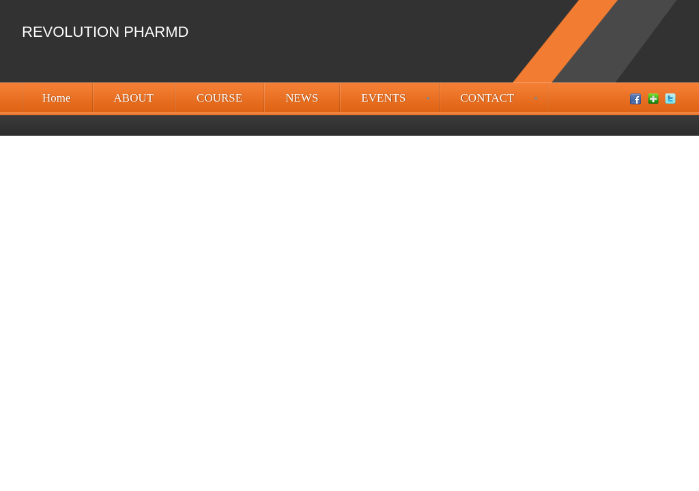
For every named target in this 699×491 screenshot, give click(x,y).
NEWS (301, 97)
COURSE (219, 97)
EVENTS (383, 97)
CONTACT (488, 97)
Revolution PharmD (105, 31)
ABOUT (134, 97)
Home (56, 97)
